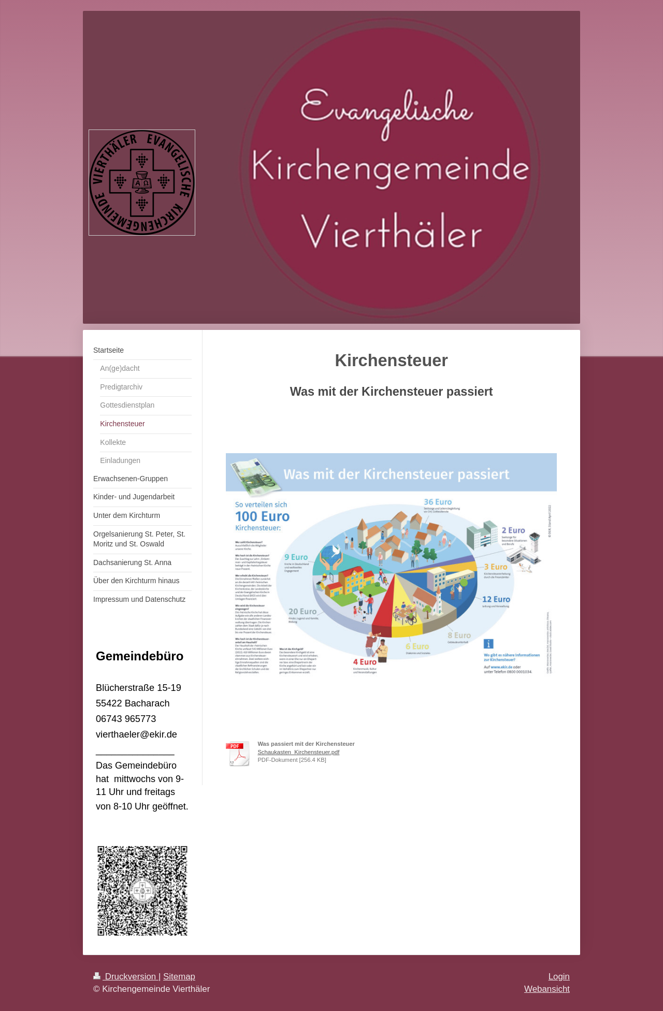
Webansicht (547, 989)
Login (559, 976)
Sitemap (179, 976)
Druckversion (125, 976)
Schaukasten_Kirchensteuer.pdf (298, 752)
